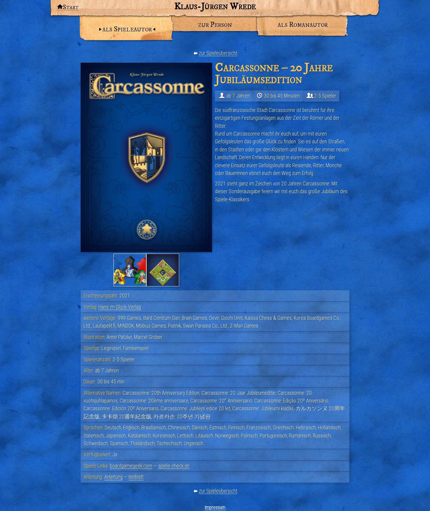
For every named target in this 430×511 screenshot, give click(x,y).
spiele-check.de (174, 466)
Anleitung (113, 477)
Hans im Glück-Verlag (120, 307)
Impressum (215, 507)
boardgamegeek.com (131, 466)
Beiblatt (136, 477)
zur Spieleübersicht (218, 53)
